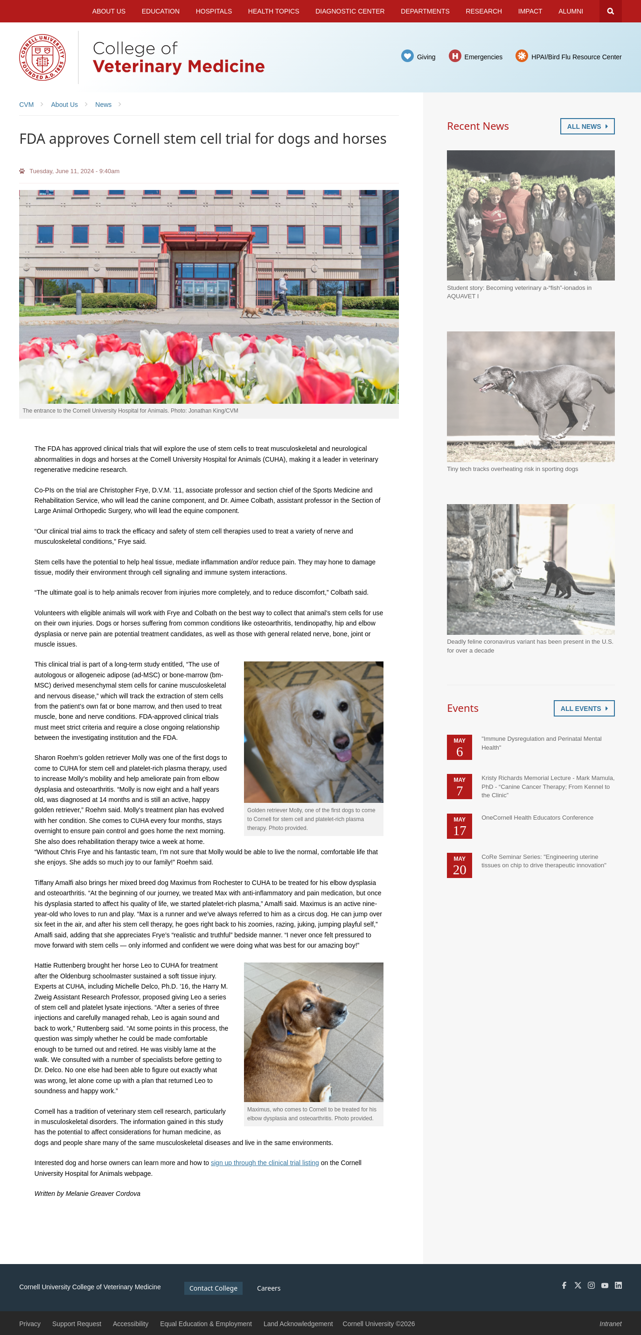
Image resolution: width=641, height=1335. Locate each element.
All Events (584, 708)
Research (484, 11)
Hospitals (214, 11)
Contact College (213, 1288)
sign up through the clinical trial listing (265, 1162)
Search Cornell (610, 11)
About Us (108, 11)
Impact (530, 11)
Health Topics (274, 11)
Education (161, 11)
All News (587, 126)
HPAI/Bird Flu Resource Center (576, 57)
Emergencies (484, 57)
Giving (426, 57)
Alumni (570, 11)
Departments (425, 11)
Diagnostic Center (350, 11)
